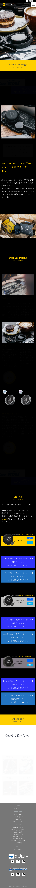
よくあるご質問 (18, 832)
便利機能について (18, 838)
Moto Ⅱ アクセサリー (18, 817)
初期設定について (18, 834)
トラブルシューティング (18, 840)
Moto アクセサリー (18, 821)
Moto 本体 (18, 819)
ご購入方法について (18, 827)
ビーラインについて (18, 808)
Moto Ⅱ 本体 (18, 814)
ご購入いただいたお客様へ (18, 830)
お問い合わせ (18, 849)
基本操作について (18, 836)
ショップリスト (18, 843)
